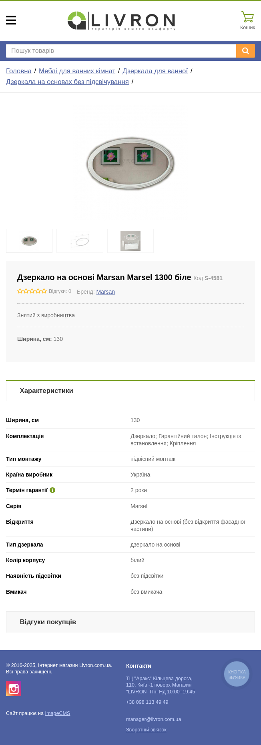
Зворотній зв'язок (146, 730)
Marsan (105, 291)
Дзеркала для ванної (155, 71)
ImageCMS (57, 713)
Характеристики (46, 391)
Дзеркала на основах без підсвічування (67, 82)
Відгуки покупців (48, 622)
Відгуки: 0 (60, 291)
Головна (19, 71)
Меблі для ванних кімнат (77, 71)
